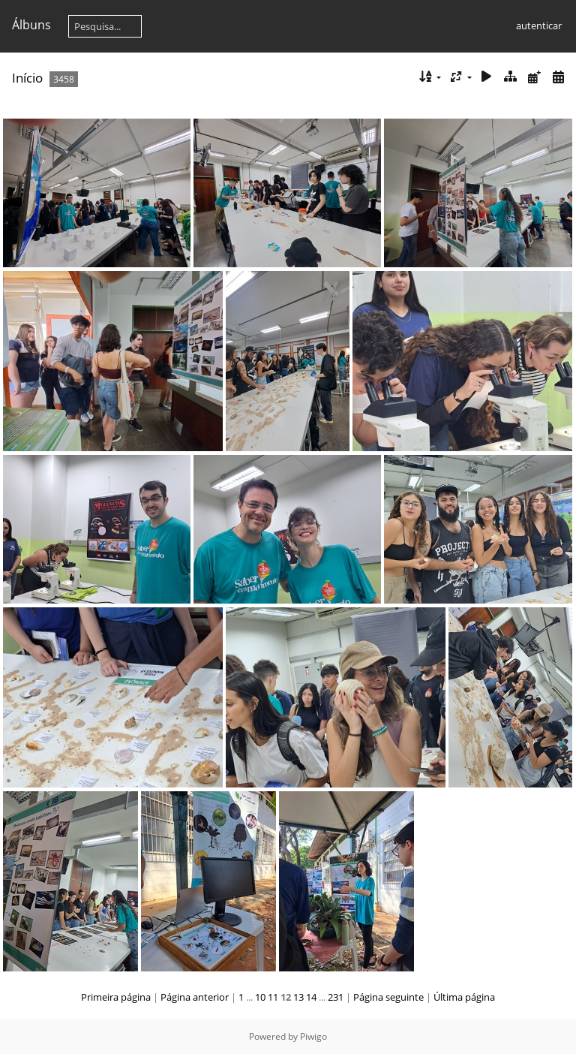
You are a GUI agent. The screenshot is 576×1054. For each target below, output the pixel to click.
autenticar (539, 25)
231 (336, 997)
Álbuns (31, 25)
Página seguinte (388, 997)
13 (298, 997)
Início (27, 77)
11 (273, 997)
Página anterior (194, 997)
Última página (464, 997)
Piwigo (313, 1036)
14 (311, 997)
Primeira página (116, 997)
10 (260, 997)
